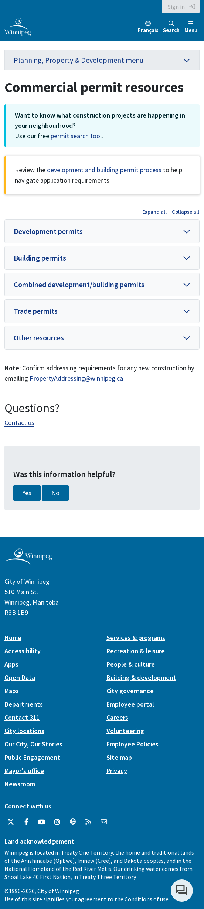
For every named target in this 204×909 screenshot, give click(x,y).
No (55, 493)
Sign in (176, 6)
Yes (27, 493)
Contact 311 (22, 717)
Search (171, 27)
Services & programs (135, 637)
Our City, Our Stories (33, 744)
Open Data (19, 677)
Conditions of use (147, 899)
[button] (102, 231)
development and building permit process (104, 170)
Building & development (141, 677)
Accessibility (22, 651)
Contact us (19, 422)
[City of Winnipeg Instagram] (57, 822)
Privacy (116, 770)
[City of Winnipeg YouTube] (41, 822)
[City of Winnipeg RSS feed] (88, 822)
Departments (23, 704)
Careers (117, 717)
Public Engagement (32, 757)
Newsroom (19, 784)
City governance (130, 691)
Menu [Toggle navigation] (190, 27)
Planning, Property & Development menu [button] (102, 60)
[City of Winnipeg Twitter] (10, 822)
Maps (11, 691)
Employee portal (130, 704)
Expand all (154, 211)
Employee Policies (132, 744)
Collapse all (185, 211)
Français (148, 30)
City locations (24, 730)
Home (12, 637)
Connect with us (27, 806)
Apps (11, 664)
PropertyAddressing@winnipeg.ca (76, 378)
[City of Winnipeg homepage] (28, 561)
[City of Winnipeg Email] (104, 822)
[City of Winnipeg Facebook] (26, 822)
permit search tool (76, 136)
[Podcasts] (73, 822)
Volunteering (125, 730)
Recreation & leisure (135, 651)
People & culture (130, 664)
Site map (119, 757)
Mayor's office (24, 770)
